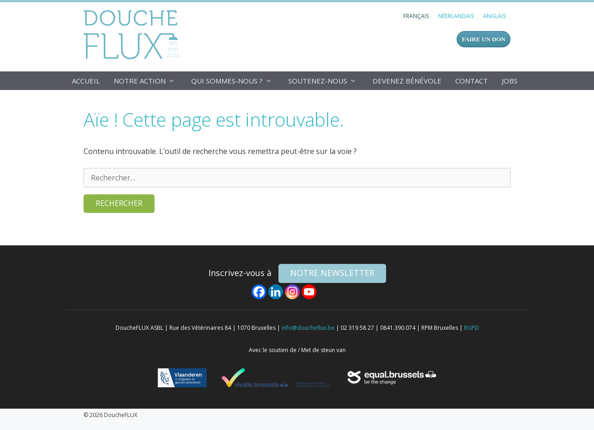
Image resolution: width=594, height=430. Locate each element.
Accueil (86, 80)
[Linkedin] (275, 291)
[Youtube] (309, 291)
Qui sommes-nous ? (236, 80)
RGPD (471, 328)
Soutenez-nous (327, 80)
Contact (471, 80)
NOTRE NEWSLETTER (332, 272)
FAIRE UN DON (483, 39)
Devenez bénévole (407, 80)
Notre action (149, 80)
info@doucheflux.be (308, 328)
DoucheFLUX (133, 34)
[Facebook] (259, 291)
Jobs (509, 80)
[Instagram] (292, 291)
